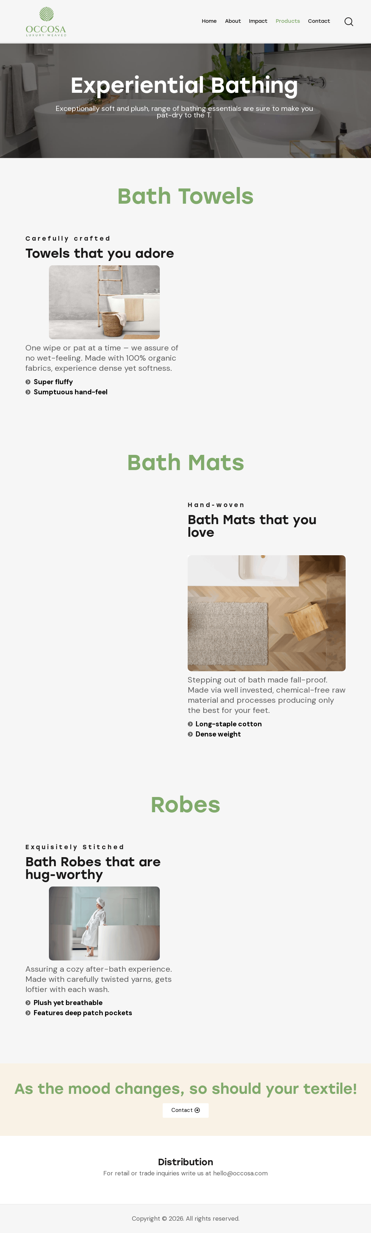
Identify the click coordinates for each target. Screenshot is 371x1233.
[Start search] (348, 23)
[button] (186, 1110)
